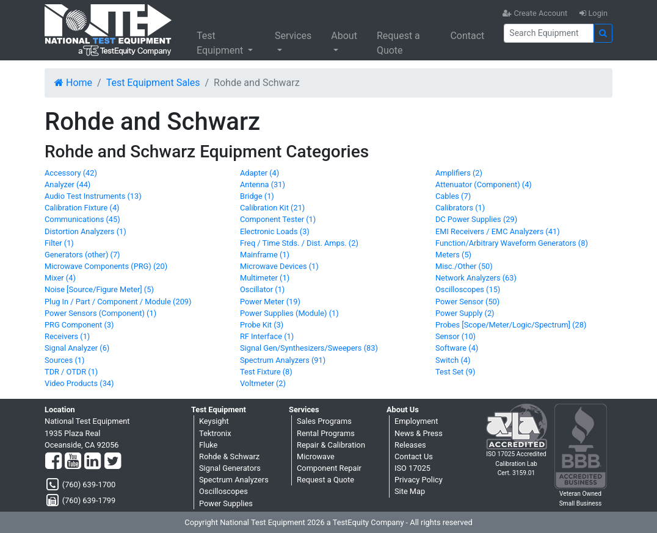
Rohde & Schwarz (229, 456)
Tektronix (215, 433)
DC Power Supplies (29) (476, 219)
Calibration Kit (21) (272, 207)
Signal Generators (230, 468)
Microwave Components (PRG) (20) (106, 266)
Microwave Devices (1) (279, 266)
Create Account (535, 13)
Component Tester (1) (278, 219)
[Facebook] (53, 462)
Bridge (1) (257, 196)
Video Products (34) (79, 383)
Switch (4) (452, 360)
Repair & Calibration (331, 444)
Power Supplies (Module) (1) (289, 313)
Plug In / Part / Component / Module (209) (118, 301)
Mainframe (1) (264, 254)
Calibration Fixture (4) (82, 207)
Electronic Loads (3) (275, 231)
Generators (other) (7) (82, 254)
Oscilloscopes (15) (467, 289)
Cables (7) (453, 196)
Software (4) (456, 347)
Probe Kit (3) (261, 324)
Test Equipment (221, 43)
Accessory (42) (71, 172)
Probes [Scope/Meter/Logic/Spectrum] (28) (510, 324)
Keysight (214, 421)
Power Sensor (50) (467, 301)
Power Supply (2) (465, 313)
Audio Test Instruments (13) (93, 196)
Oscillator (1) (262, 289)
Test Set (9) (455, 371)
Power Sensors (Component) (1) (100, 313)
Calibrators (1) (460, 207)
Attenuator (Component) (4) (483, 184)
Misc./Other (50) (464, 266)
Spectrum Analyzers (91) (282, 360)
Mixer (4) (60, 277)
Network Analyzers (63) (476, 277)
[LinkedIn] (92, 462)
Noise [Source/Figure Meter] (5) (99, 289)
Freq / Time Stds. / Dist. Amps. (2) (299, 243)
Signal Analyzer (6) (77, 347)
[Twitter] (113, 462)
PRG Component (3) (79, 324)
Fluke (208, 444)
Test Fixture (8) (266, 371)
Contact (467, 35)
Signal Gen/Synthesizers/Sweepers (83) (309, 347)
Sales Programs (324, 421)
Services (293, 35)
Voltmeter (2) (263, 383)
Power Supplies (226, 503)
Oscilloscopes (223, 491)
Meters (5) (453, 254)
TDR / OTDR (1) (71, 371)
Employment (416, 421)
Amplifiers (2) (458, 172)
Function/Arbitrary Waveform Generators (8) (511, 243)
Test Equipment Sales (153, 82)
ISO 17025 (412, 468)
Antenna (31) (262, 184)
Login (593, 13)
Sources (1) (64, 360)
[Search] (548, 33)
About (344, 35)
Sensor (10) (455, 336)
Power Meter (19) (270, 301)
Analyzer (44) (67, 184)
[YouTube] (73, 462)
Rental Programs (326, 433)
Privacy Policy (418, 479)
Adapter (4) (259, 172)
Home (73, 82)
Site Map (409, 491)
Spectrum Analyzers (234, 479)
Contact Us (413, 456)
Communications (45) (82, 219)
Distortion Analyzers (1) (85, 231)
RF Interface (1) (267, 336)
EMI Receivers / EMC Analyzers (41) (497, 231)
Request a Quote (398, 43)
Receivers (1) (67, 336)
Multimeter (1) (264, 277)
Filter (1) (59, 243)
